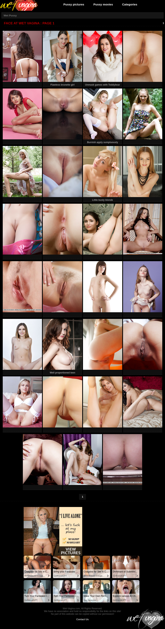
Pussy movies (103, 4)
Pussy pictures (73, 4)
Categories (129, 4)
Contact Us (82, 619)
